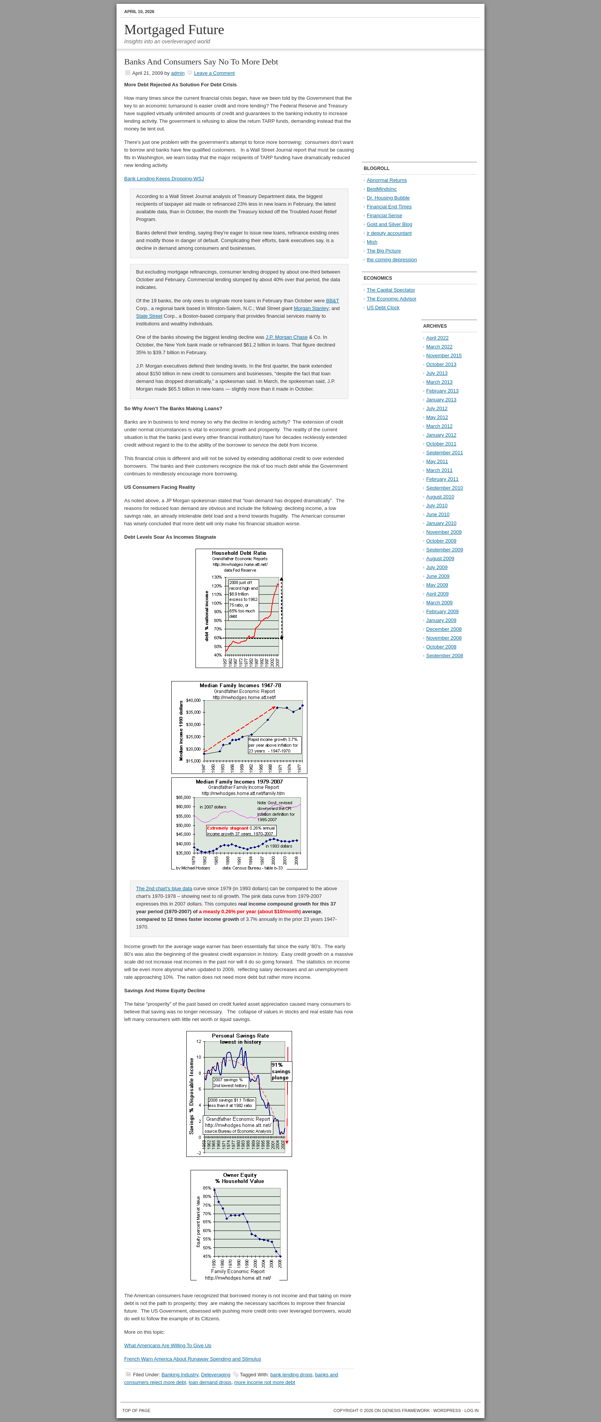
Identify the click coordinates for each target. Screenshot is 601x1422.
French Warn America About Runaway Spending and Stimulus (192, 1359)
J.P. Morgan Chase (287, 337)
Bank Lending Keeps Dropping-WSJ (164, 178)
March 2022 (439, 347)
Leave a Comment (214, 73)
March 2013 (439, 382)
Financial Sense (384, 215)
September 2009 (444, 550)
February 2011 (442, 479)
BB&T (332, 301)
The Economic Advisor (391, 299)
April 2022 (437, 338)
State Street (149, 316)
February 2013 (442, 391)
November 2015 (444, 355)
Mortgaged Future (174, 29)
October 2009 (441, 541)
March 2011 (439, 470)
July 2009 (437, 567)
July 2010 (437, 505)
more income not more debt (264, 1382)
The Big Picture (384, 251)
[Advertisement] (410, 106)
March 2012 (439, 426)
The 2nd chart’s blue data (164, 888)
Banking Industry (179, 1374)
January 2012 (441, 435)
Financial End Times (389, 207)
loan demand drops (210, 1382)
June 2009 (438, 576)
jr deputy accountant (389, 233)
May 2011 (437, 461)
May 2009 (437, 585)
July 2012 (437, 408)
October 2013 (441, 364)
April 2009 (437, 594)
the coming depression (392, 259)
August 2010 (440, 497)
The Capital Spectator (391, 290)
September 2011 (444, 452)
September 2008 (444, 655)
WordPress (447, 1410)
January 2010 (441, 523)
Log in (472, 1410)
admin (177, 73)
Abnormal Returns (387, 180)
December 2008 (444, 629)
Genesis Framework (406, 1410)
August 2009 (440, 558)
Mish (372, 242)
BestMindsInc (382, 189)
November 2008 (444, 638)
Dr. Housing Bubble (388, 198)
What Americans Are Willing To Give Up (167, 1345)
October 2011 (441, 444)
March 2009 (439, 602)
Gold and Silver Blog (389, 224)
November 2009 (444, 532)
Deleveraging (216, 1374)
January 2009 (441, 620)
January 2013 (441, 400)
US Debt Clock (383, 307)
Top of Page (136, 1410)
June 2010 (438, 514)
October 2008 (441, 647)
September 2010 (444, 488)
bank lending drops (291, 1374)
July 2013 (437, 373)
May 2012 (437, 417)
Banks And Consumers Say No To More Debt (201, 61)
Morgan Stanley (311, 308)
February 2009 (442, 611)
